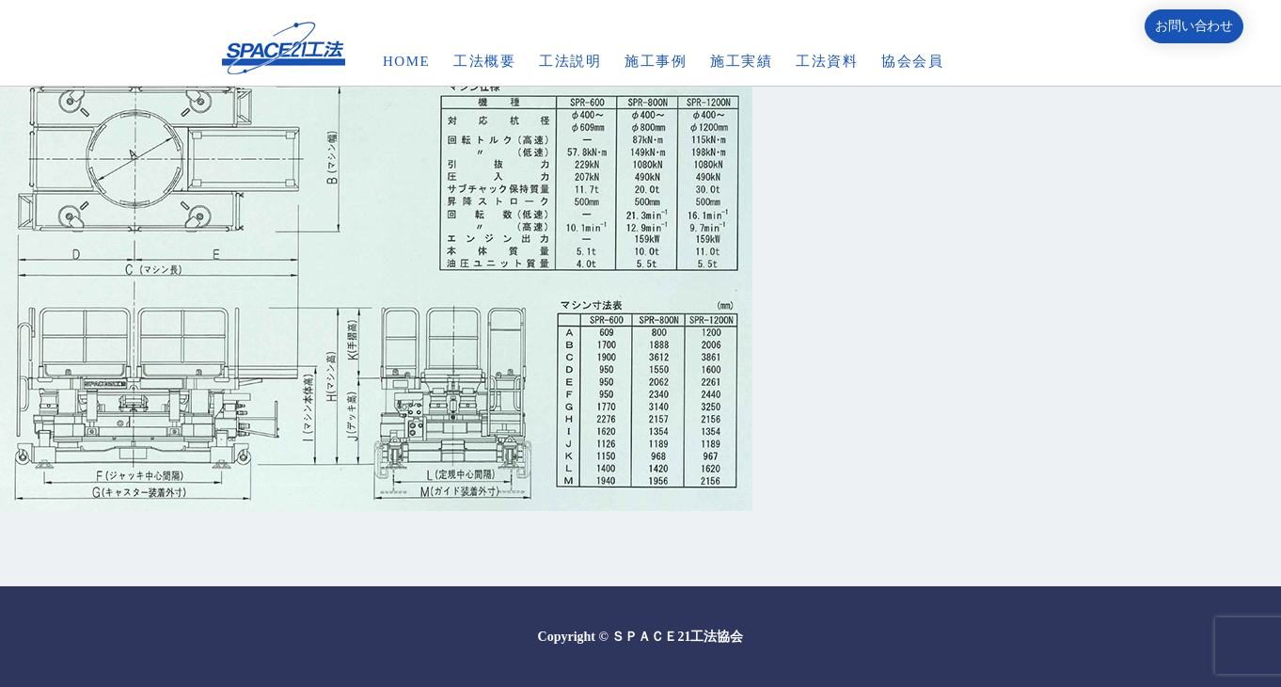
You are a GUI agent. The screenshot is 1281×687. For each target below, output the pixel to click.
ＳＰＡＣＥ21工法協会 (677, 637)
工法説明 (570, 61)
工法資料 (827, 61)
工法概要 (484, 61)
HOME (406, 61)
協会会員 (912, 61)
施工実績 (741, 61)
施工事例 (656, 61)
